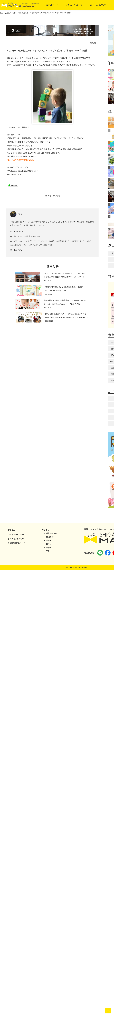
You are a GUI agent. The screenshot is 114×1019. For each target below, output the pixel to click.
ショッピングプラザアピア (29, 238)
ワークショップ (25, 241)
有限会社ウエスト (17, 542)
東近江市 (14, 241)
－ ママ (47, 551)
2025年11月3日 (78, 238)
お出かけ (24, 233)
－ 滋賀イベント (50, 533)
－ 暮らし (47, 544)
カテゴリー (51, 4)
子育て (17, 233)
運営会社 (12, 530)
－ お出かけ (48, 537)
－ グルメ (47, 540)
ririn (16, 210)
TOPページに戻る (52, 195)
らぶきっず (37, 241)
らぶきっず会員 (47, 238)
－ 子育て (47, 547)
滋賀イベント (34, 233)
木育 (15, 238)
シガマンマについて (74, 4)
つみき (88, 238)
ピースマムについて (98, 4)
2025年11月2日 (62, 238)
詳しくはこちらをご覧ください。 (20, 159)
